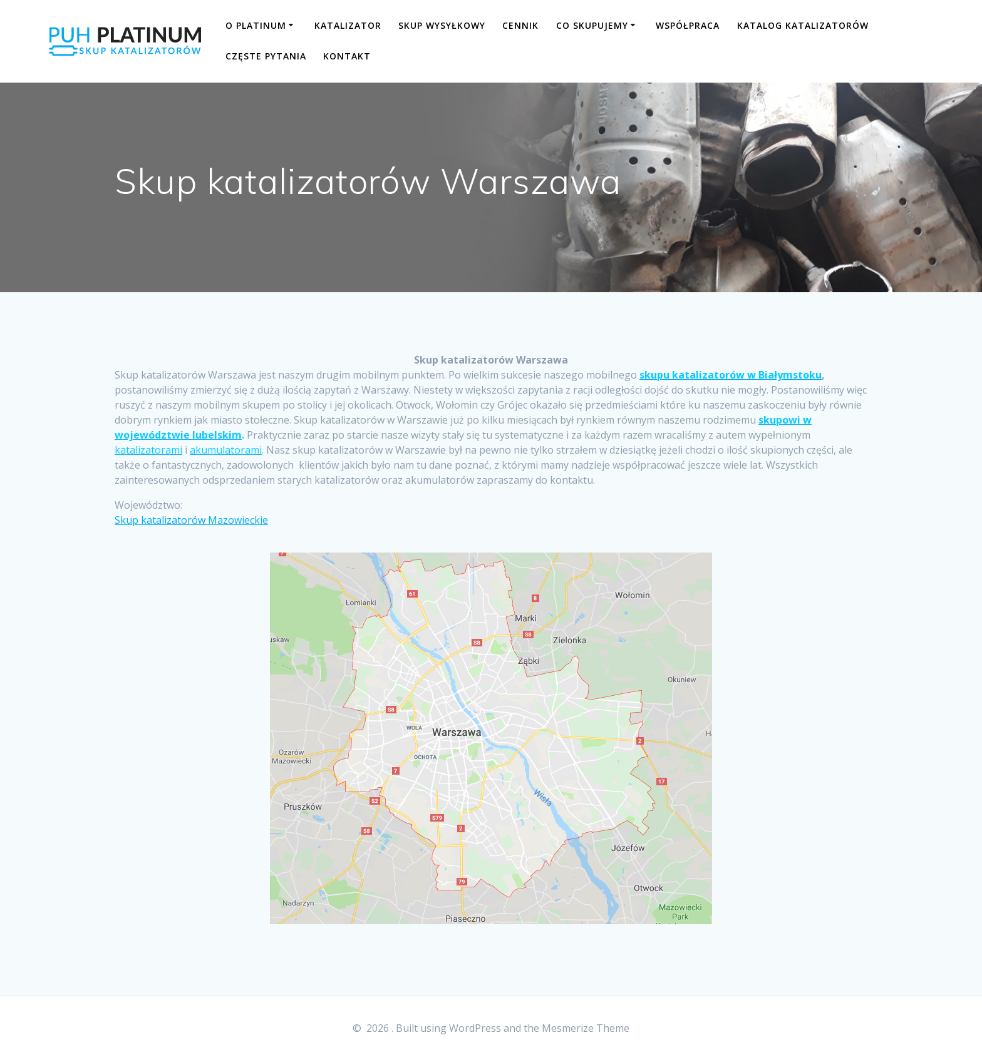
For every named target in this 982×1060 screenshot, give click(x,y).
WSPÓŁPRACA (688, 25)
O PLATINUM (255, 25)
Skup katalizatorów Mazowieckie (191, 520)
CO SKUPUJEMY (592, 25)
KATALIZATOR (347, 25)
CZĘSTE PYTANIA (265, 56)
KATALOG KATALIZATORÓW (803, 25)
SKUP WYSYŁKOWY (441, 25)
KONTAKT (347, 56)
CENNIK (520, 25)
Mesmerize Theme (585, 1028)
